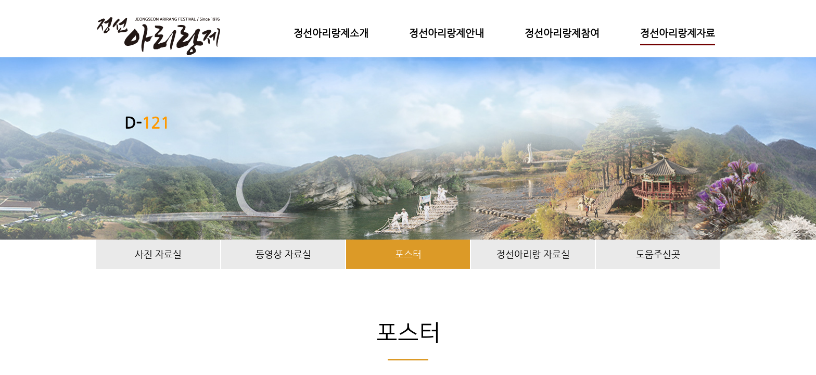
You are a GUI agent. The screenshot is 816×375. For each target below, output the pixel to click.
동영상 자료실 (283, 253)
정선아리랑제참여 (562, 33)
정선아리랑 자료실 (533, 253)
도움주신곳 (658, 253)
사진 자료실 (158, 253)
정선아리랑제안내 (446, 33)
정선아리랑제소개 (331, 33)
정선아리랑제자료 (677, 33)
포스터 (408, 253)
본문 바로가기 (0, 0)
